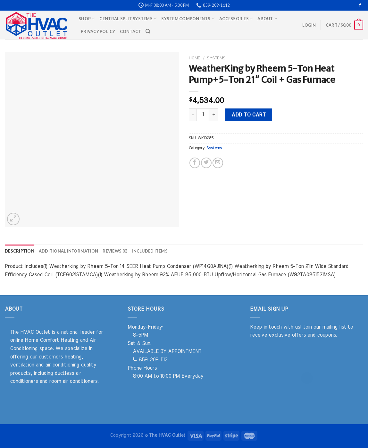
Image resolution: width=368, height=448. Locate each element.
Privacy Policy (98, 31)
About (267, 18)
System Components (188, 18)
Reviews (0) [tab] (115, 251)
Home (194, 58)
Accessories (236, 18)
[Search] (148, 31)
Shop (87, 18)
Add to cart (248, 114)
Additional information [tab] (68, 251)
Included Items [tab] (150, 251)
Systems (216, 58)
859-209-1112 (150, 359)
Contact (130, 31)
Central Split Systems (128, 18)
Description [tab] (19, 251)
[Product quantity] (203, 114)
